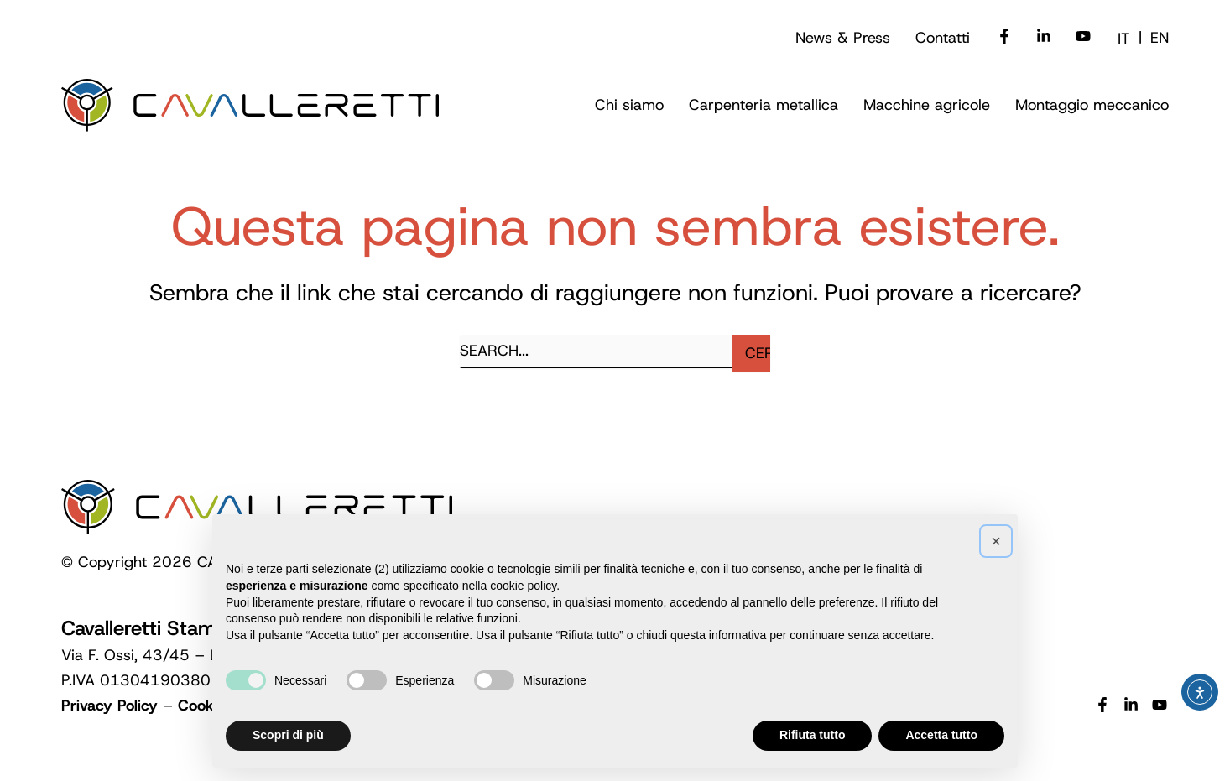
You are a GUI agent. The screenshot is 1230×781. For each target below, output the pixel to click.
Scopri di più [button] (288, 735)
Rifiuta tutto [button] (812, 735)
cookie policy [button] (523, 585)
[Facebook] (1004, 38)
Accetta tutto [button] (941, 735)
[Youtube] (1083, 38)
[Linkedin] (1044, 38)
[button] (629, 105)
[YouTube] (1159, 706)
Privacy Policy (109, 705)
